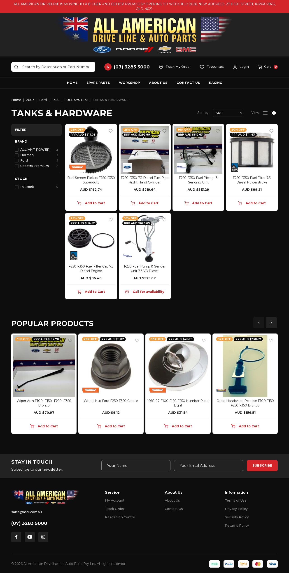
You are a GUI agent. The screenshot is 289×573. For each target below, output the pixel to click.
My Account (114, 500)
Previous (258, 322)
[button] (240, 67)
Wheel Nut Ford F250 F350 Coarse (111, 401)
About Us (158, 83)
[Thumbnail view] (274, 113)
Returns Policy (237, 526)
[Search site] (16, 67)
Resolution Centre (120, 517)
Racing (215, 83)
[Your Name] (135, 465)
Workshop (129, 83)
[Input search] (53, 67)
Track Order (114, 509)
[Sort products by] (228, 113)
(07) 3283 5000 (29, 523)
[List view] (265, 113)
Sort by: (203, 113)
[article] (43, 384)
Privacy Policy (236, 509)
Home (72, 83)
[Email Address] (208, 465)
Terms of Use (236, 500)
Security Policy (237, 517)
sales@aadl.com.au (26, 512)
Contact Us (188, 83)
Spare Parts (98, 83)
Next (271, 322)
